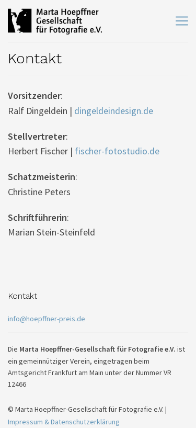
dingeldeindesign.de (113, 111)
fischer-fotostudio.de (117, 151)
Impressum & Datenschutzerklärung (64, 421)
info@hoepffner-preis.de (46, 318)
